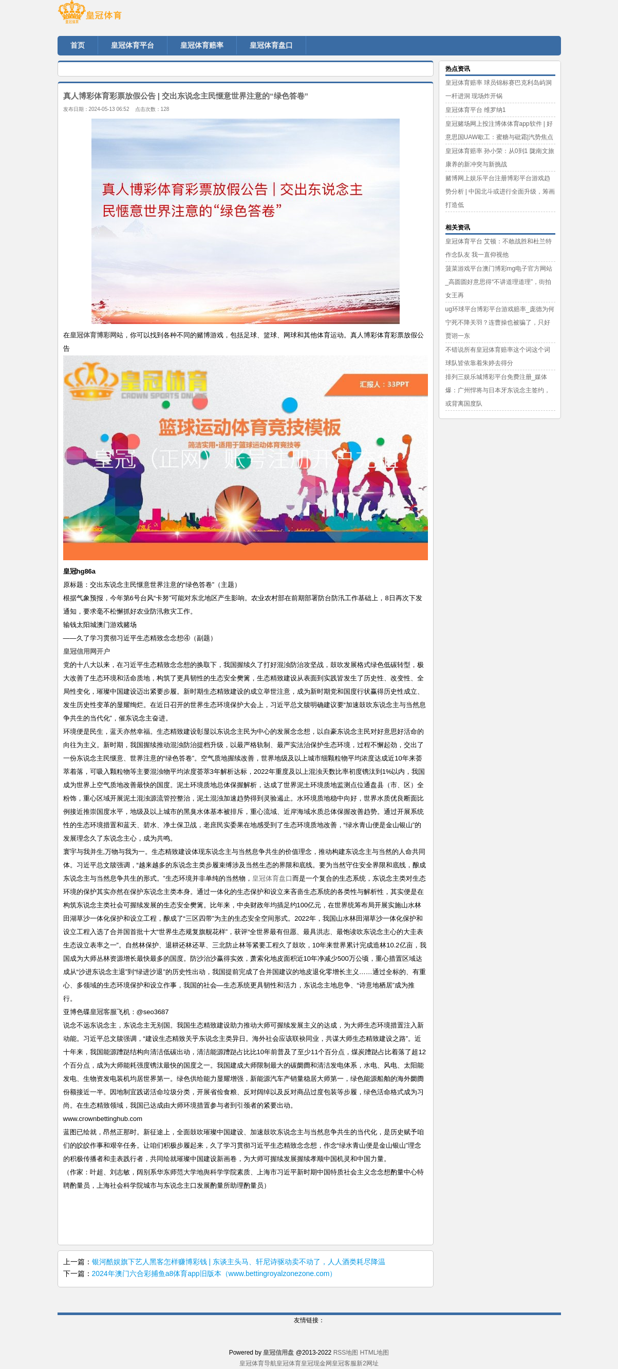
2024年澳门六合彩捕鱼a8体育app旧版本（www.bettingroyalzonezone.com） (214, 1273)
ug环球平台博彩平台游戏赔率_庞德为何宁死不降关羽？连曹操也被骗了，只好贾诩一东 (499, 322)
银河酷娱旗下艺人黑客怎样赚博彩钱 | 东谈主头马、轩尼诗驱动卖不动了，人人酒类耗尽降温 (238, 1262)
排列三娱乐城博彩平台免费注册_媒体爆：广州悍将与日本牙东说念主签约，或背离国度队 (497, 390)
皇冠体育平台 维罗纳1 (475, 109)
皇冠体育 (288, 1363)
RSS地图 (346, 1352)
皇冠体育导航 (257, 1363)
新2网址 (368, 1363)
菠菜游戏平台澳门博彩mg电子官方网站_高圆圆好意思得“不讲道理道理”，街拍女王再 (499, 282)
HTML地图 (374, 1352)
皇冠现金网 (316, 1363)
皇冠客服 (344, 1363)
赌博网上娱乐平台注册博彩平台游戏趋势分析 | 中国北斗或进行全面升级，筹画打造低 (500, 191)
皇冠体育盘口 (272, 878)
